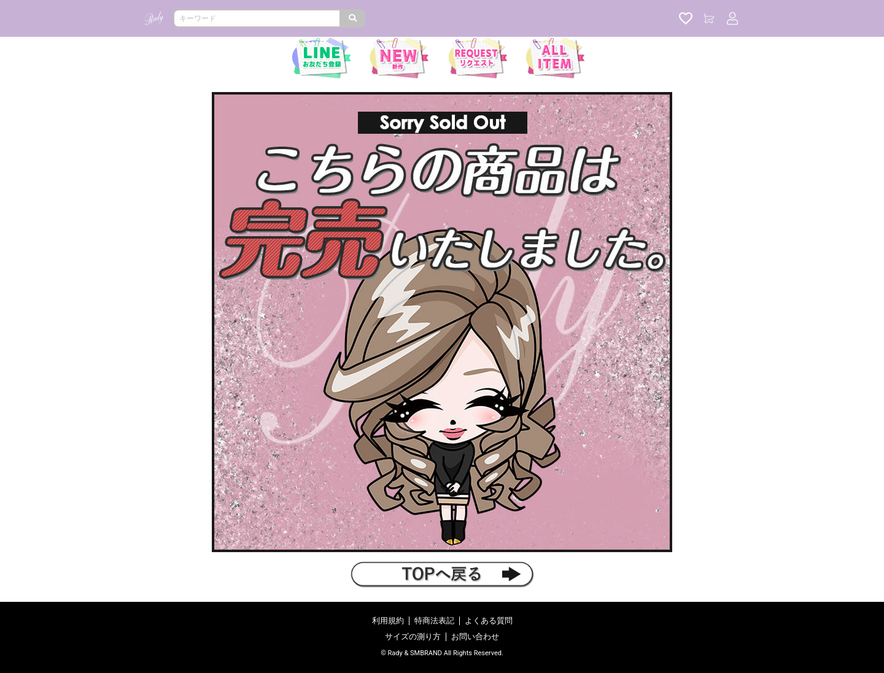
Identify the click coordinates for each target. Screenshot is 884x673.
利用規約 (388, 620)
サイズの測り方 (413, 636)
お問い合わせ (475, 636)
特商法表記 (434, 620)
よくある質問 (489, 620)
